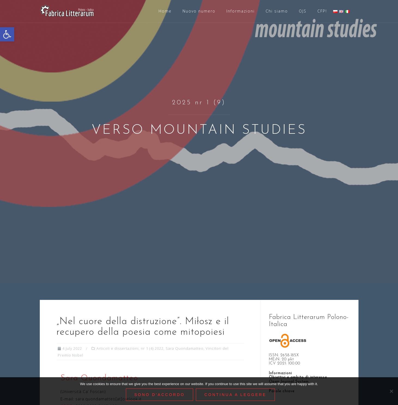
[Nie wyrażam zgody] (391, 391)
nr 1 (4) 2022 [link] (152, 348)
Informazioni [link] (240, 11)
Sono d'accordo (159, 394)
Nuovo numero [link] (199, 11)
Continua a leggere (235, 394)
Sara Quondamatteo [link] (184, 348)
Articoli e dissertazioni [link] (117, 348)
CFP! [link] (322, 11)
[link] (7, 34)
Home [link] (165, 11)
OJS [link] (302, 11)
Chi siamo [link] (277, 11)
